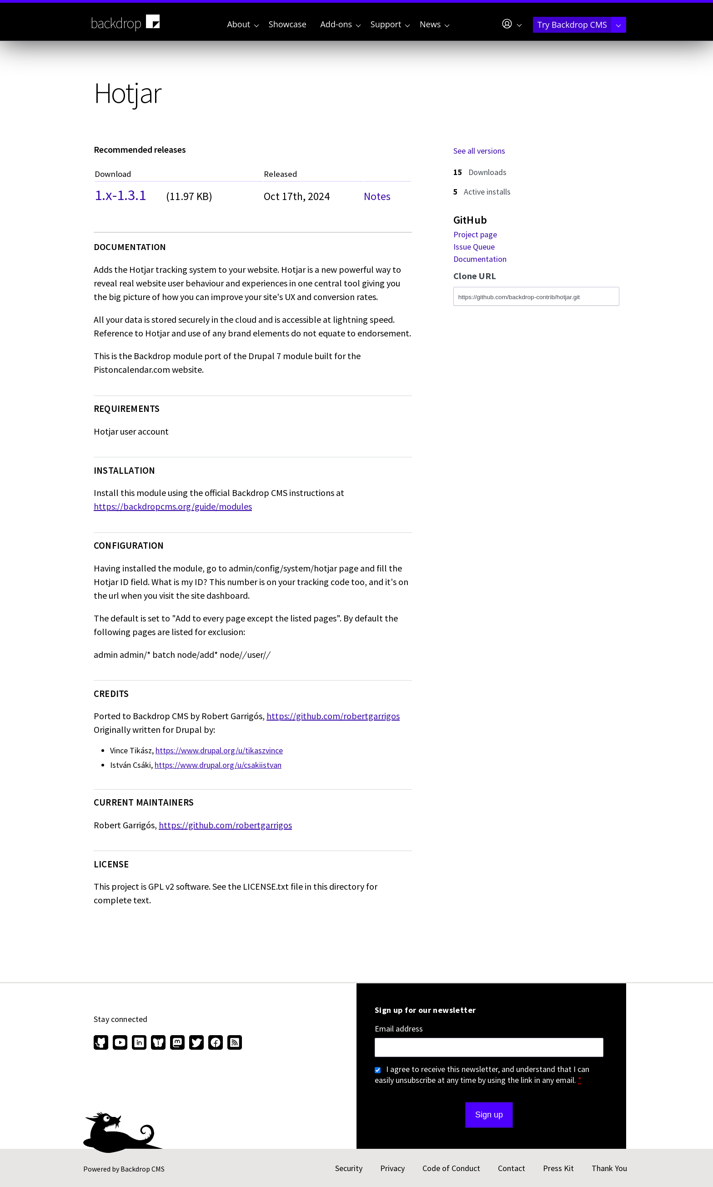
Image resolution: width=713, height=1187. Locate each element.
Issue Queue (474, 246)
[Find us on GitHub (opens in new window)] (102, 1043)
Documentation (480, 259)
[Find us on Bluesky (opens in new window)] (158, 1043)
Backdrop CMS (143, 1168)
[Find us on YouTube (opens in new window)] (120, 1043)
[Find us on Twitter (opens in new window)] (196, 1043)
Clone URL (474, 276)
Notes (377, 196)
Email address (399, 1029)
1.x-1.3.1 (120, 193)
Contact (511, 1168)
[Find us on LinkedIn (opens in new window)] (139, 1043)
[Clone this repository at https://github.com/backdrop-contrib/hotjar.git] (536, 296)
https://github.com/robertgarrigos (333, 715)
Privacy (392, 1168)
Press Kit (558, 1168)
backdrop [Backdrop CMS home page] (126, 22)
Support (390, 24)
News (435, 24)
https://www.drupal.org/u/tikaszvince (219, 750)
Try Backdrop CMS (579, 24)
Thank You (609, 1168)
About (243, 24)
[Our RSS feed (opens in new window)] (233, 1043)
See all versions (479, 150)
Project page (475, 234)
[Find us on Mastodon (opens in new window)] (177, 1043)
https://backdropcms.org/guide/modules (173, 506)
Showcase (287, 24)
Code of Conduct (451, 1168)
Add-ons (340, 24)
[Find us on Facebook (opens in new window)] (215, 1043)
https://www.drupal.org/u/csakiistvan (218, 765)
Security (348, 1168)
